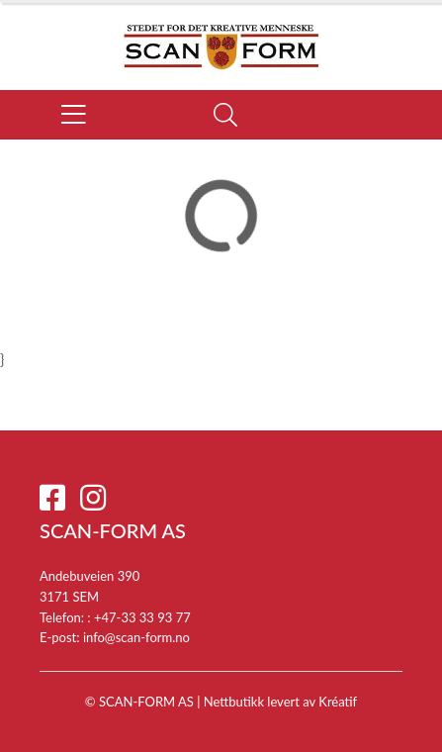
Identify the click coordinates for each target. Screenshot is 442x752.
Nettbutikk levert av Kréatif (280, 701)
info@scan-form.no (136, 637)
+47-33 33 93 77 (142, 617)
